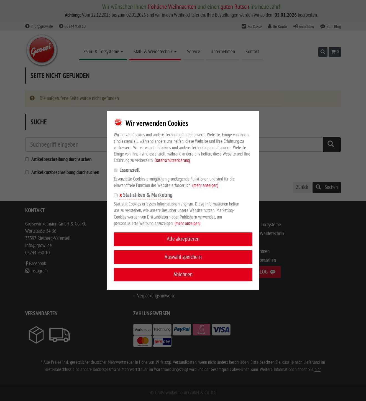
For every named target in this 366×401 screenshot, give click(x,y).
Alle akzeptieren (183, 239)
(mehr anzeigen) (205, 185)
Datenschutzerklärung (172, 160)
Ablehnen (183, 274)
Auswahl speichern (183, 257)
